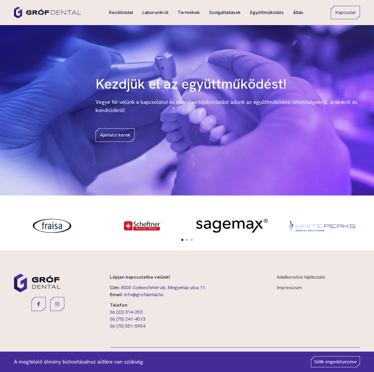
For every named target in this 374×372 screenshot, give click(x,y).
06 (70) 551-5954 (127, 326)
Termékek (189, 12)
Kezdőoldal (121, 12)
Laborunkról (155, 12)
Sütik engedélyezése (335, 362)
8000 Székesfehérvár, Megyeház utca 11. (163, 287)
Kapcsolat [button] (345, 12)
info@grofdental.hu (143, 294)
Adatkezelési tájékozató (301, 277)
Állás (298, 12)
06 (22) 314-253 (126, 312)
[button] (182, 240)
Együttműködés (267, 12)
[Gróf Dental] (47, 12)
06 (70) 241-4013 (127, 319)
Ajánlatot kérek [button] (115, 135)
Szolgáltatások (225, 12)
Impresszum (289, 287)
